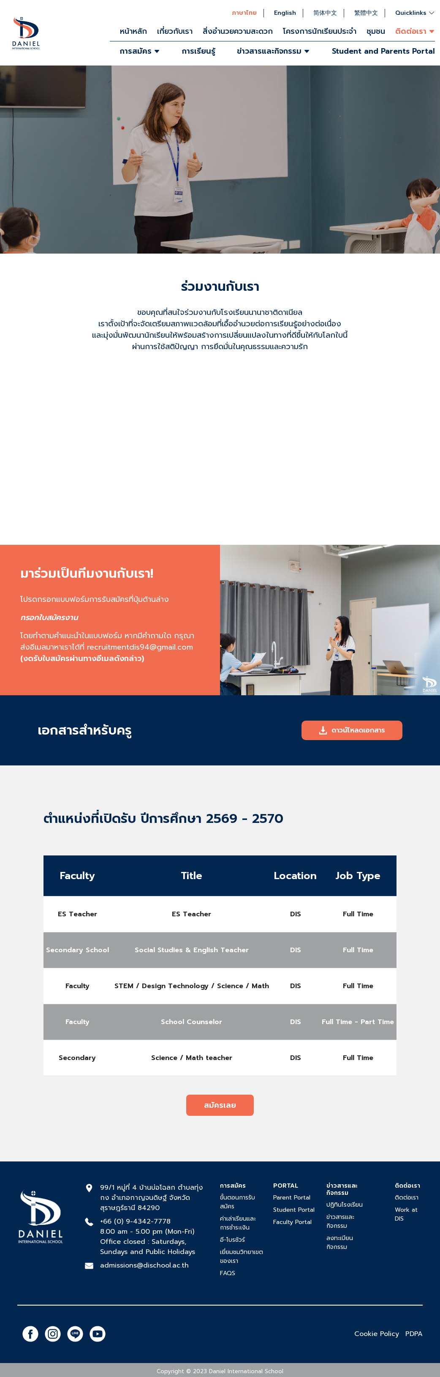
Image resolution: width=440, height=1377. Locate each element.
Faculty (77, 986)
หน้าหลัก (133, 31)
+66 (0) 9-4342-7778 (135, 1221)
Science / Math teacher (191, 1058)
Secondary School (77, 950)
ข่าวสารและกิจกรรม (273, 51)
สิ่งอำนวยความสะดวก (238, 31)
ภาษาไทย (244, 13)
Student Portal (294, 1209)
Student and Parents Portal (383, 51)
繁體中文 (366, 13)
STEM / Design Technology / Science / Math (191, 986)
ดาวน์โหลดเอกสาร (352, 730)
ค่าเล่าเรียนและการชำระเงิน (238, 1223)
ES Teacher (77, 914)
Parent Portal (291, 1197)
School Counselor (191, 1022)
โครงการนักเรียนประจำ (319, 31)
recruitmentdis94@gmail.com (140, 647)
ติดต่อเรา (406, 1197)
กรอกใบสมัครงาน (49, 617)
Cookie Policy (376, 1334)
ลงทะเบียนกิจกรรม (339, 1242)
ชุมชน (376, 31)
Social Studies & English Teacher (192, 950)
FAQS (227, 1273)
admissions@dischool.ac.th (144, 1265)
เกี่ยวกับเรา (175, 31)
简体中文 (325, 13)
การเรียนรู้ (198, 51)
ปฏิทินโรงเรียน (344, 1204)
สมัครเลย (220, 1105)
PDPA (414, 1334)
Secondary (77, 1058)
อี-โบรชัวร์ (232, 1239)
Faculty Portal (292, 1222)
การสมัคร (140, 51)
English (285, 13)
